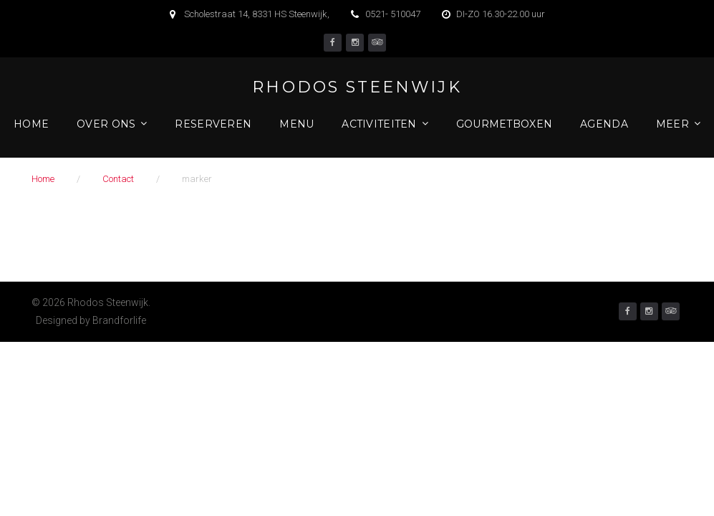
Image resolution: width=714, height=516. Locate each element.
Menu (296, 124)
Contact (118, 178)
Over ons (106, 124)
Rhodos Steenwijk (356, 87)
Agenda (604, 124)
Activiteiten (379, 124)
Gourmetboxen (504, 124)
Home (31, 124)
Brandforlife (119, 320)
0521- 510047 (392, 14)
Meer (672, 124)
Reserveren (213, 124)
